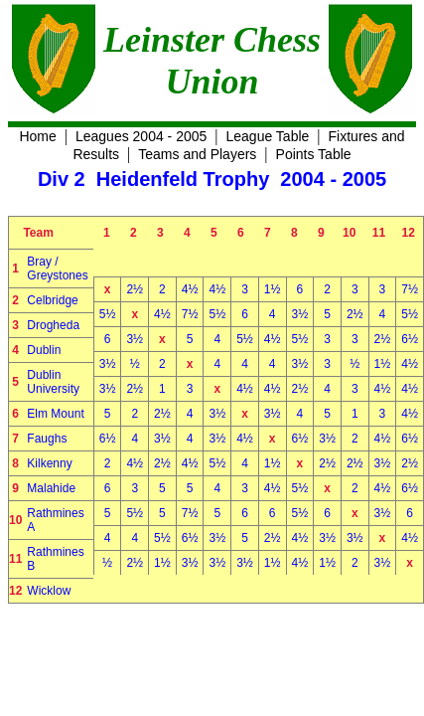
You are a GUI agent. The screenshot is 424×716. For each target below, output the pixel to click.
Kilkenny (49, 463)
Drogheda (53, 325)
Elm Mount (55, 414)
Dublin (44, 350)
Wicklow (49, 591)
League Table (268, 136)
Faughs (47, 439)
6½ (409, 339)
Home (37, 136)
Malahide (51, 488)
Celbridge (52, 300)
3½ (300, 314)
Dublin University (53, 382)
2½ (134, 289)
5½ (107, 314)
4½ (190, 289)
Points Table (314, 154)
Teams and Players (197, 154)
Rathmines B (55, 559)
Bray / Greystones (57, 268)
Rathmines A (55, 520)
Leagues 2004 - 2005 (141, 136)
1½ (272, 289)
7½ (409, 289)
